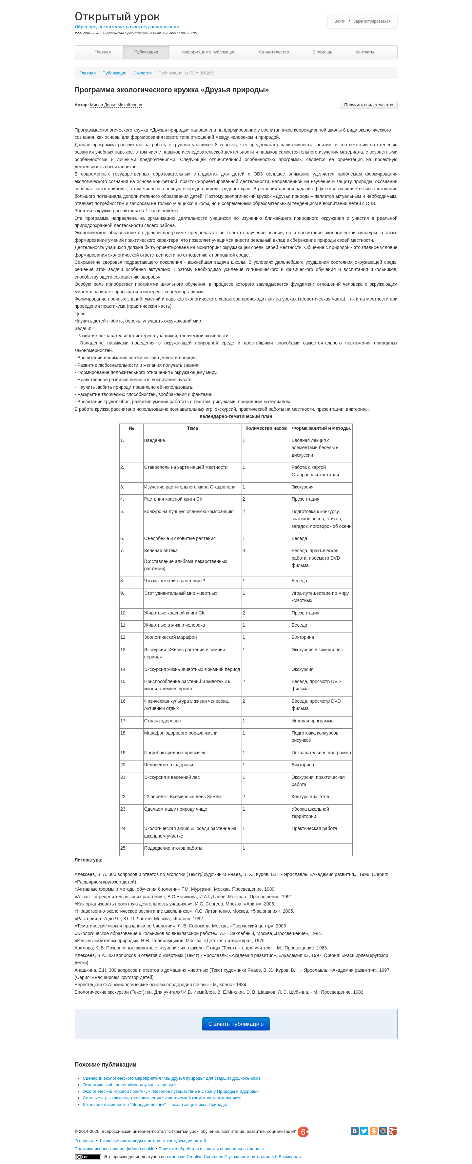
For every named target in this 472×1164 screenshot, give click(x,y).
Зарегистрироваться (371, 21)
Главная (103, 52)
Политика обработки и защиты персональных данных (211, 1148)
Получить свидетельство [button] (368, 104)
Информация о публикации (209, 52)
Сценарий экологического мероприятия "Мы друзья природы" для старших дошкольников (172, 1078)
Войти (339, 21)
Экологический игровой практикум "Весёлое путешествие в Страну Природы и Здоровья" (171, 1091)
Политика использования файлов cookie (115, 1148)
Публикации (146, 52)
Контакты (365, 52)
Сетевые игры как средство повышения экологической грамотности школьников (162, 1097)
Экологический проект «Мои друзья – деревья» (130, 1084)
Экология (142, 73)
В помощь (322, 52)
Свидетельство (274, 52)
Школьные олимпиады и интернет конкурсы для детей (152, 1140)
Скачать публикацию (236, 1024)
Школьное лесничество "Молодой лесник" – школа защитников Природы (155, 1104)
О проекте (85, 1140)
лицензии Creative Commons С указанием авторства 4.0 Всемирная (234, 1156)
